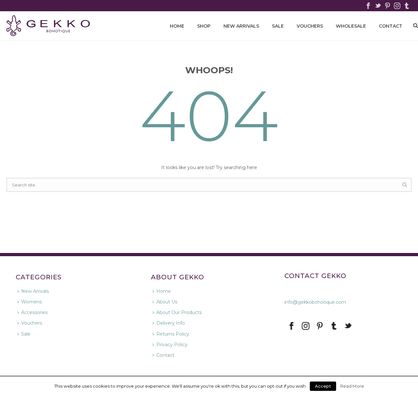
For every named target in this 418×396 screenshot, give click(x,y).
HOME (177, 26)
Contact (163, 355)
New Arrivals (241, 26)
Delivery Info (168, 323)
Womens (29, 302)
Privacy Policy (169, 344)
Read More (352, 386)
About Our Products (177, 312)
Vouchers (310, 26)
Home (161, 291)
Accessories (32, 312)
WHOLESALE (351, 26)
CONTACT (390, 26)
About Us (164, 302)
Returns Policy (170, 334)
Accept (323, 386)
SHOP (204, 26)
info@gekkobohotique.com (315, 302)
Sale (278, 26)
